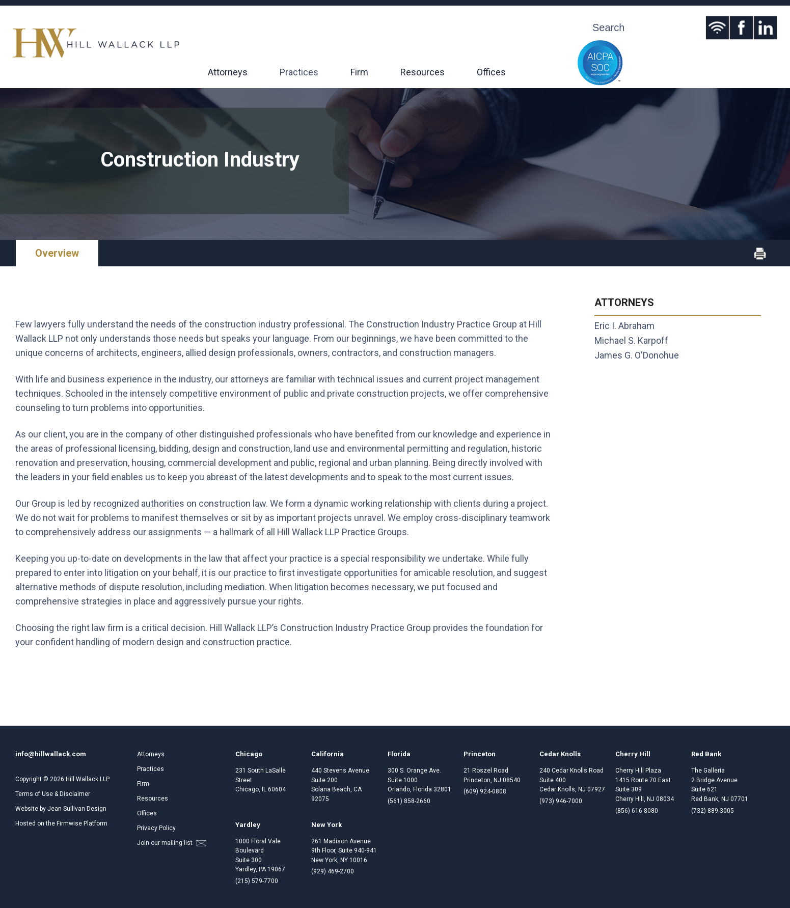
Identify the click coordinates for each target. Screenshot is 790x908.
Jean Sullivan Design (76, 808)
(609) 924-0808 (485, 791)
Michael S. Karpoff (631, 340)
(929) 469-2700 (332, 871)
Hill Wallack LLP (88, 779)
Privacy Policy (156, 828)
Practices (299, 72)
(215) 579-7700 (256, 881)
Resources (422, 72)
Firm (359, 72)
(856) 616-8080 (636, 810)
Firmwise (69, 823)
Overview (57, 253)
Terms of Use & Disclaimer (52, 793)
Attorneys (228, 72)
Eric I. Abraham (624, 325)
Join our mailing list (171, 842)
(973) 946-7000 (560, 801)
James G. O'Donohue (636, 355)
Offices (491, 72)
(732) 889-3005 (712, 810)
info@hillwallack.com (50, 754)
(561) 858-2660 (409, 801)
